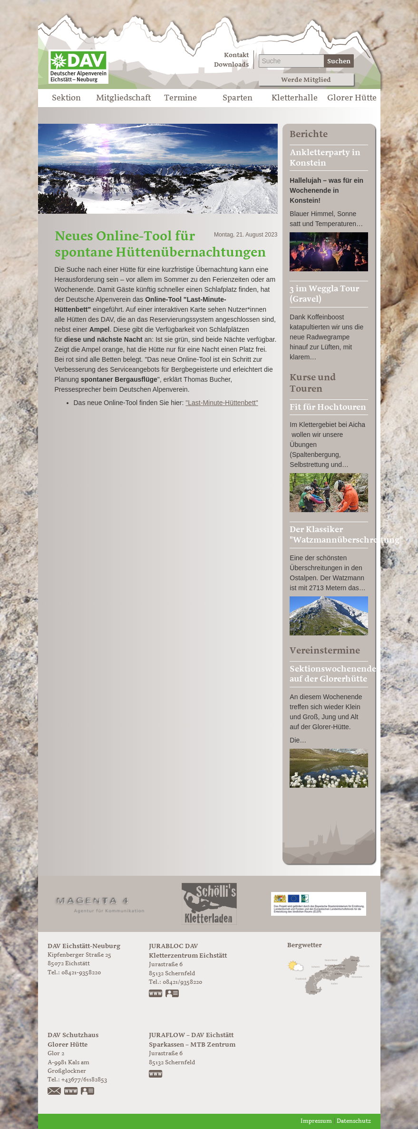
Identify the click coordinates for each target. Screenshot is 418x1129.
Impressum (316, 1121)
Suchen (338, 61)
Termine (180, 98)
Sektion (66, 98)
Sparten (238, 98)
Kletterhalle (295, 98)
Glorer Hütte (352, 98)
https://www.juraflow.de (156, 1074)
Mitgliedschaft (123, 98)
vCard (172, 994)
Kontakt (236, 55)
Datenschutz (354, 1121)
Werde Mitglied (306, 79)
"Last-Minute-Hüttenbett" (221, 402)
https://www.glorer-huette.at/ (71, 1092)
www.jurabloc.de (156, 994)
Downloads (231, 64)
